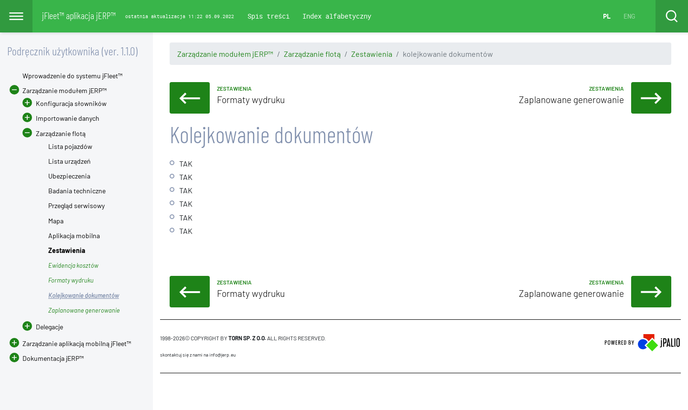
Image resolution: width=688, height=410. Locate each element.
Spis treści (268, 16)
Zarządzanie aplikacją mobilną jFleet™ (76, 343)
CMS (165, 391)
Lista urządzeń (69, 161)
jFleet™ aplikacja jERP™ (79, 15)
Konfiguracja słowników (71, 103)
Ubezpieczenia (69, 176)
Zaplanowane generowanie (84, 310)
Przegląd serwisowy (76, 205)
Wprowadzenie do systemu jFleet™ (72, 76)
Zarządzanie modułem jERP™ (225, 53)
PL (607, 16)
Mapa (56, 221)
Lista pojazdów (70, 146)
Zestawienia (371, 53)
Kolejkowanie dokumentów (83, 295)
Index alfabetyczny (336, 16)
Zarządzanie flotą (312, 53)
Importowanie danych (67, 118)
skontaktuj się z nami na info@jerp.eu (198, 354)
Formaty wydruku (71, 280)
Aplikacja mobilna (74, 235)
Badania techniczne (77, 191)
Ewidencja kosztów (73, 265)
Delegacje (42, 327)
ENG (629, 16)
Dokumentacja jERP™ (47, 358)
